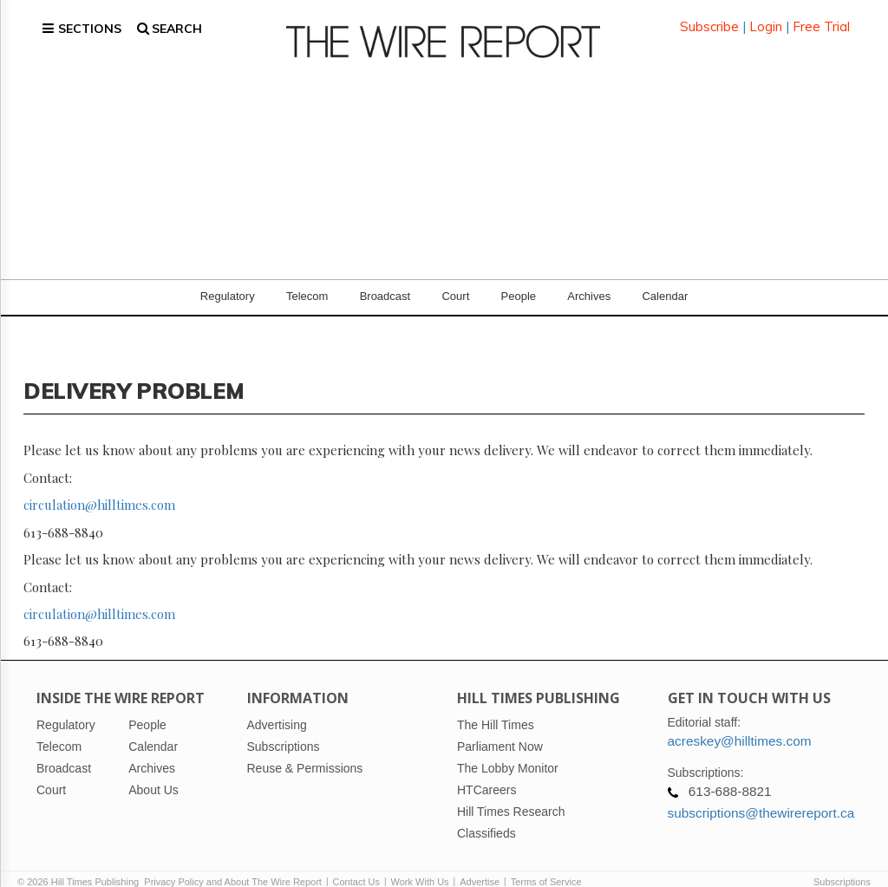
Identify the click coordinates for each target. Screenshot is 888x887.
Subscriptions (842, 863)
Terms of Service (546, 863)
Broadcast (385, 277)
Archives (588, 277)
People (518, 277)
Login (765, 17)
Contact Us (356, 863)
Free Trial (821, 17)
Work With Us (420, 863)
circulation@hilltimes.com (99, 485)
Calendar (665, 277)
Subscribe (709, 17)
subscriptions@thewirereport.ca (761, 793)
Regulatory (227, 277)
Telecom (307, 277)
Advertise (480, 863)
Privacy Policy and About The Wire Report (233, 863)
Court (455, 277)
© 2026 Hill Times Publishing (80, 863)
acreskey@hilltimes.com (740, 721)
